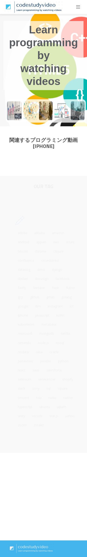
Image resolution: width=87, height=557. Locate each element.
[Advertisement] (43, 496)
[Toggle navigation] (78, 7)
